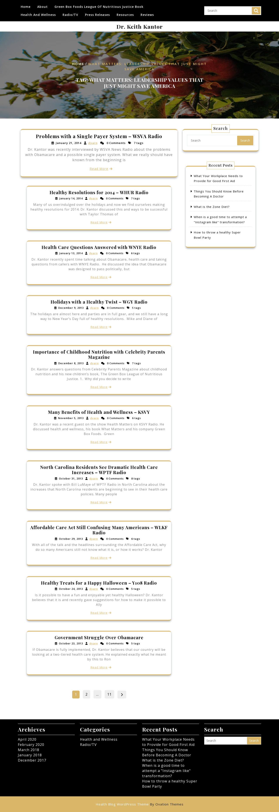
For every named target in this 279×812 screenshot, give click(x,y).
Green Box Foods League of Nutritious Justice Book (98, 5)
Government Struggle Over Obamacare (99, 644)
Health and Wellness (38, 13)
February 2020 (31, 744)
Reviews (147, 13)
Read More (99, 168)
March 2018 (28, 749)
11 (110, 693)
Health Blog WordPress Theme (140, 804)
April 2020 (27, 739)
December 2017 (32, 760)
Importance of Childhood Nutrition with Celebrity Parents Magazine (99, 362)
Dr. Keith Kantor (139, 26)
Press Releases (97, 13)
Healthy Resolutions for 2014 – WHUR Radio (99, 199)
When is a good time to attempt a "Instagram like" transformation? (166, 770)
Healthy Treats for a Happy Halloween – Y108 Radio (99, 590)
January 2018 (30, 755)
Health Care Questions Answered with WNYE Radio (99, 254)
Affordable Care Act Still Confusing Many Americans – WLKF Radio (99, 536)
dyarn (93, 143)
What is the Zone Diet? (216, 207)
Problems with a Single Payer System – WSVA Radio (99, 137)
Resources (125, 13)
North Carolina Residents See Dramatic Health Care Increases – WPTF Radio (99, 477)
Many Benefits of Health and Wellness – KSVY (99, 419)
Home (26, 5)
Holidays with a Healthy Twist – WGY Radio (99, 308)
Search (256, 9)
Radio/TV (70, 13)
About (42, 5)
